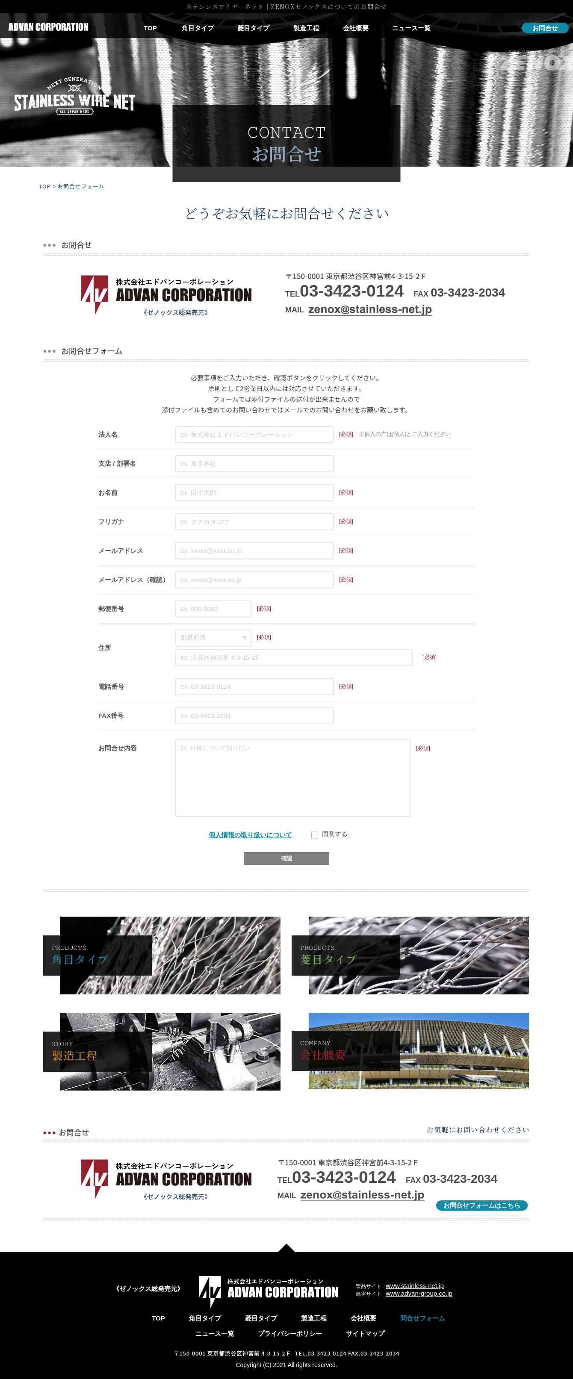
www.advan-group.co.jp (419, 1293)
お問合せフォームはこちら (481, 1205)
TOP (150, 28)
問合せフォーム (422, 1318)
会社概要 (356, 28)
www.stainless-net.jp (415, 1285)
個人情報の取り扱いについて (250, 834)
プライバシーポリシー (290, 1333)
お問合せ (545, 28)
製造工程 (306, 28)
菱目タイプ (253, 28)
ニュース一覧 (411, 28)
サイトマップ (365, 1333)
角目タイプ (198, 28)
